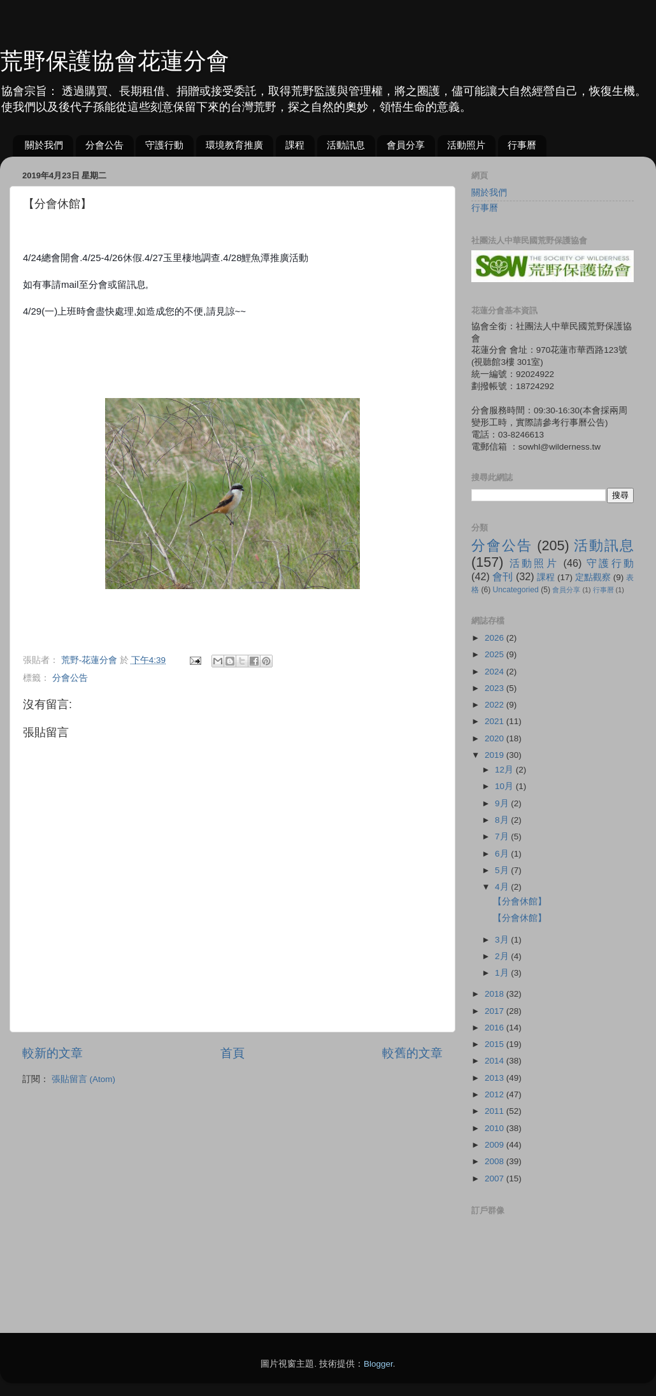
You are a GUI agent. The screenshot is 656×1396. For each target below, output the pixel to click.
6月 (503, 853)
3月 (503, 939)
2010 (495, 1128)
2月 (503, 956)
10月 (505, 786)
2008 (495, 1161)
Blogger (378, 1364)
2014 (495, 1060)
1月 (503, 973)
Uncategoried (516, 589)
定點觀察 (593, 577)
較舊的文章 (412, 1053)
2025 (495, 654)
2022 (495, 704)
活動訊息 (346, 144)
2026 (495, 638)
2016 (495, 1027)
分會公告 (104, 144)
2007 (495, 1178)
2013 (495, 1078)
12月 (505, 769)
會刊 (502, 576)
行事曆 (522, 144)
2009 (495, 1145)
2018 (495, 994)
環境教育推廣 (234, 144)
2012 (495, 1094)
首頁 (232, 1053)
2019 (495, 755)
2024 (495, 671)
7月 (503, 836)
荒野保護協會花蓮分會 (114, 61)
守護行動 (164, 144)
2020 (495, 738)
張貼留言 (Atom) (83, 1079)
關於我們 (44, 144)
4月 (503, 887)
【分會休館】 (519, 901)
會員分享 (406, 144)
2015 (495, 1044)
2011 (495, 1111)
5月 (503, 870)
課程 (294, 144)
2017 (495, 1011)
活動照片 (466, 144)
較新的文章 (52, 1053)
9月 (503, 803)
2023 (495, 688)
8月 (503, 820)
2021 (495, 721)
